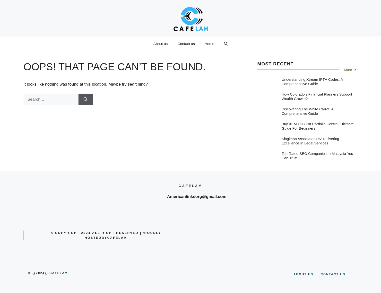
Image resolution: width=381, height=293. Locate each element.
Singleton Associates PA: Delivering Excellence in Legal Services (310, 141)
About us (160, 44)
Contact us (186, 44)
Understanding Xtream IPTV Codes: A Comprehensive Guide (312, 81)
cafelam (59, 273)
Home (209, 44)
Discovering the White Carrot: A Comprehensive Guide (307, 111)
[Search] (85, 99)
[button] (226, 43)
